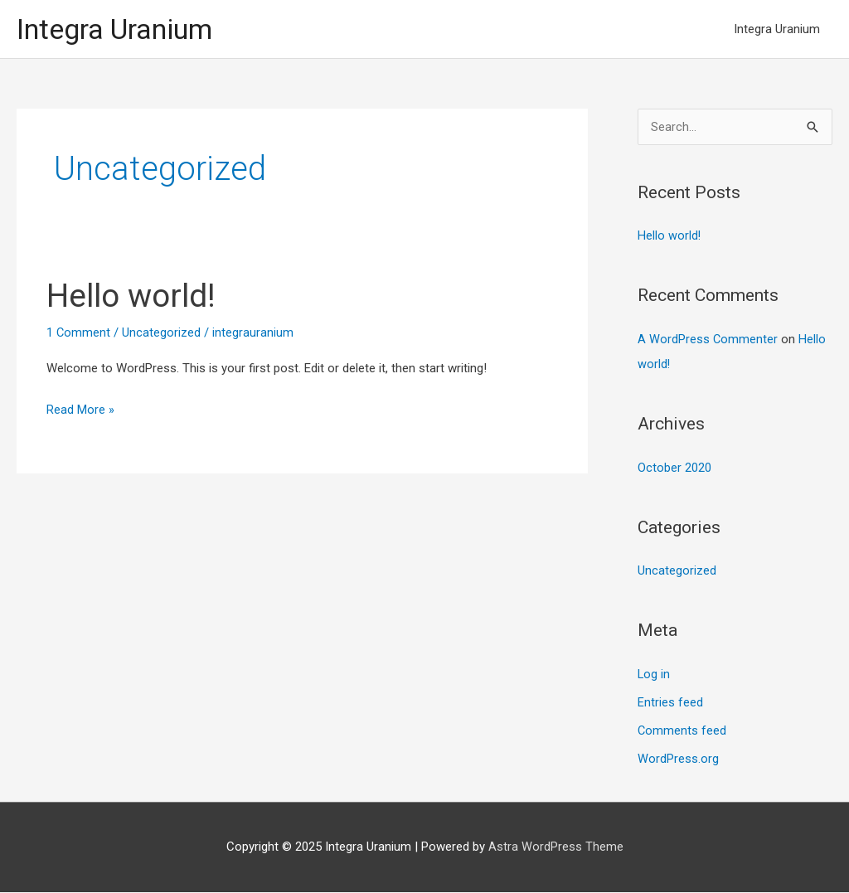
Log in (654, 675)
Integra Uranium (120, 29)
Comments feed (682, 731)
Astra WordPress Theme (555, 847)
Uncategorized (162, 334)
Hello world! (134, 297)
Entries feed (670, 703)
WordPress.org (678, 759)
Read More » (80, 409)
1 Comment (78, 334)
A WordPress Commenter (708, 340)
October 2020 (674, 469)
